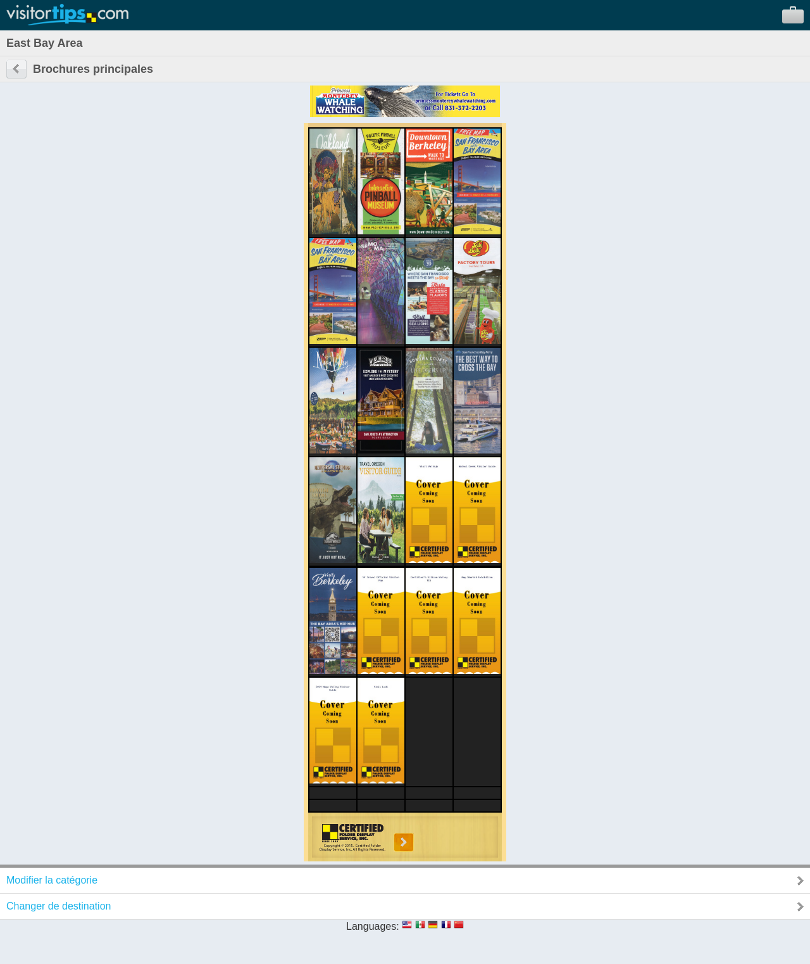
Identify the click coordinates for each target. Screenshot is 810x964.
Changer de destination (58, 906)
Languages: (372, 926)
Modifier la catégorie (51, 880)
